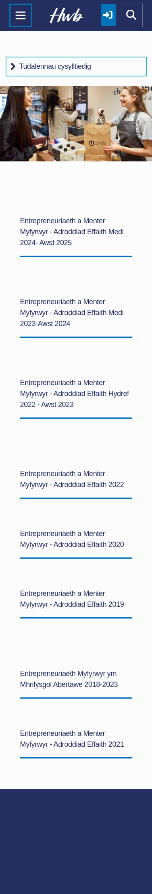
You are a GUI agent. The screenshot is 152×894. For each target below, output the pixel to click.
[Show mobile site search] (131, 15)
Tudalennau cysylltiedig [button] (55, 66)
